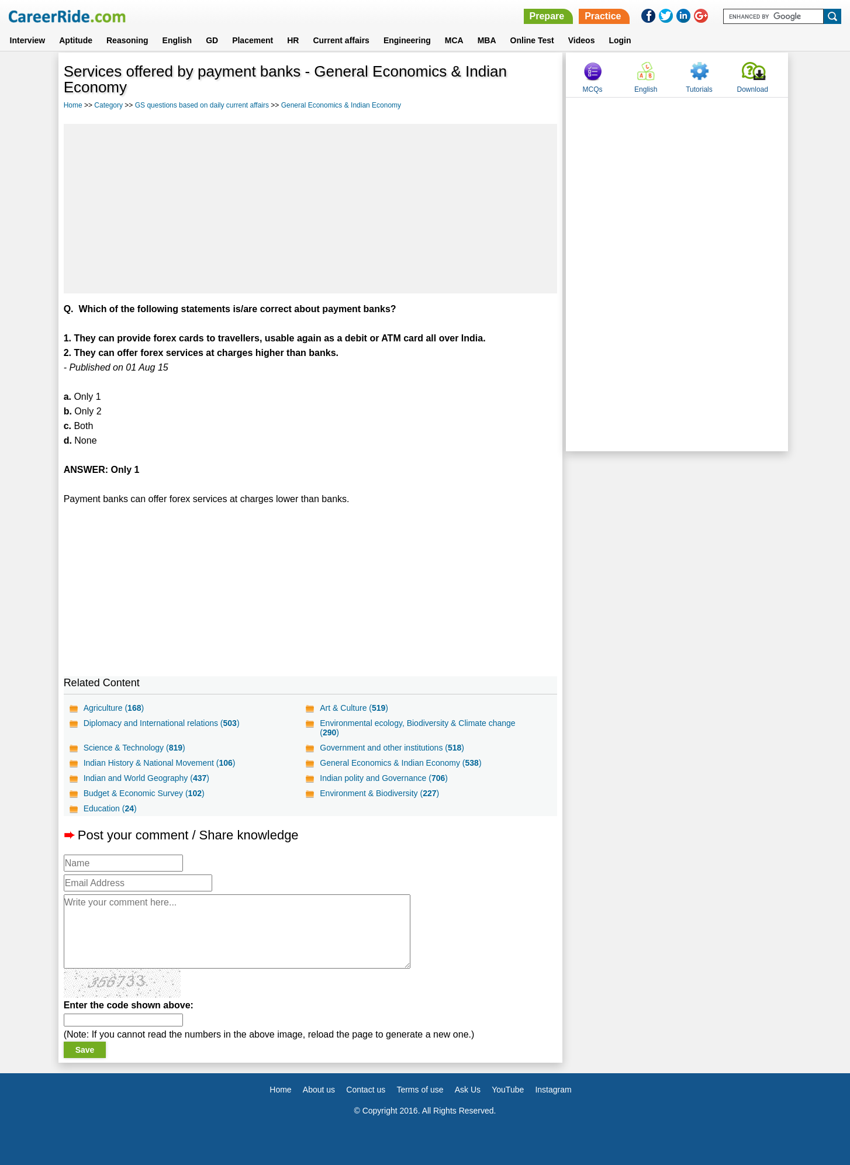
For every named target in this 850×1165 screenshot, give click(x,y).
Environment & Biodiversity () (379, 793)
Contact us (365, 1089)
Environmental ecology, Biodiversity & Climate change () (417, 727)
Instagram (553, 1089)
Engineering (407, 40)
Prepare (547, 16)
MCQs (593, 89)
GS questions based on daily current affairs (202, 105)
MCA (454, 40)
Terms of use (419, 1089)
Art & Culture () (354, 708)
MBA (487, 40)
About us (319, 1089)
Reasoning (127, 40)
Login (620, 40)
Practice (603, 16)
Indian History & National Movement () (160, 763)
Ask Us (468, 1089)
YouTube (508, 1089)
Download (752, 89)
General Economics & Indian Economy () (400, 763)
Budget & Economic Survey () (144, 793)
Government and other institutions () (392, 747)
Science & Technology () (134, 747)
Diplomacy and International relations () (162, 723)
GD (212, 40)
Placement (252, 40)
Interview (28, 40)
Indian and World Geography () (146, 778)
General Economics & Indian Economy (341, 105)
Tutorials (699, 89)
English (177, 40)
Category (108, 105)
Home (73, 105)
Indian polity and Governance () (384, 778)
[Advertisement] (311, 209)
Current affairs (341, 40)
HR (293, 40)
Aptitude (75, 40)
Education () (110, 808)
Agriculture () (114, 708)
